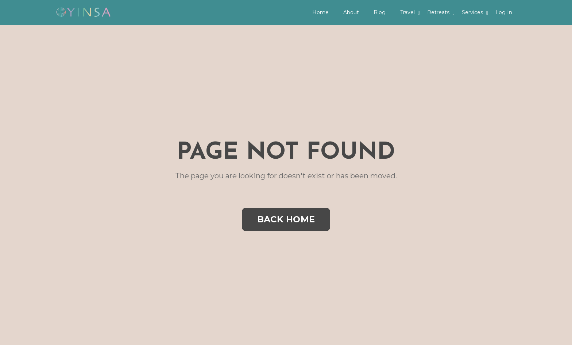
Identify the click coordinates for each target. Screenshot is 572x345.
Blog (380, 12)
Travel (410, 12)
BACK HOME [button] (286, 219)
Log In (503, 12)
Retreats (441, 12)
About (351, 12)
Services (475, 12)
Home (320, 12)
